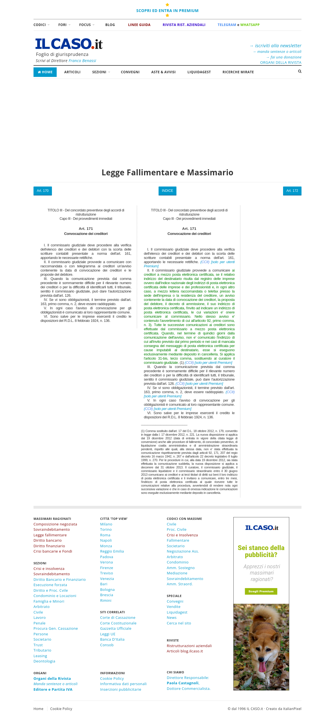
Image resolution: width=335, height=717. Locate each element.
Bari (103, 583)
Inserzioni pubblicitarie (121, 689)
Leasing (40, 655)
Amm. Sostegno (181, 567)
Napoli (106, 540)
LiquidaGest (199, 72)
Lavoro (40, 617)
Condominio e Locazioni (55, 595)
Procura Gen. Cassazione (56, 628)
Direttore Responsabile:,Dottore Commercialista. (189, 683)
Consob (107, 644)
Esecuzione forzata (50, 584)
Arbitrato (42, 606)
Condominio (178, 562)
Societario (42, 639)
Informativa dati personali (123, 683)
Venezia (107, 578)
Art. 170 (43, 191)
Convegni (130, 72)
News (172, 617)
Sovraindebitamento (185, 578)
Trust (38, 644)
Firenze (106, 567)
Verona (106, 562)
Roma (105, 534)
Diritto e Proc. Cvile (51, 590)
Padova (106, 556)
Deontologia (44, 661)
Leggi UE (108, 633)
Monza (106, 545)
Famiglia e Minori (49, 601)
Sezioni (99, 72)
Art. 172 (292, 191)
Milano (106, 524)
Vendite (174, 606)
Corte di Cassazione (117, 617)
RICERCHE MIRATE (238, 72)
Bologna (107, 589)
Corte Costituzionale (118, 623)
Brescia (106, 594)
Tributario (42, 650)
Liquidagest (177, 612)
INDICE (167, 191)
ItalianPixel (292, 708)
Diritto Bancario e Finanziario (60, 579)
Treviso (106, 573)
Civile (38, 612)
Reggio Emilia (112, 551)
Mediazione (177, 573)
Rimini (105, 600)
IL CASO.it (255, 708)
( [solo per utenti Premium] (208, 362)
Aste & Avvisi (163, 72)
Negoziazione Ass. (183, 551)
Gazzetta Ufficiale (115, 628)
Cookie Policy (112, 678)
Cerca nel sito (179, 623)
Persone (41, 633)
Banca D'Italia (112, 639)
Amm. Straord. (180, 583)
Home (45, 72)
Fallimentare (178, 540)
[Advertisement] (168, 120)
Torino (106, 529)
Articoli (72, 72)
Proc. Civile (177, 529)
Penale (40, 623)
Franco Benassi (82, 60)
